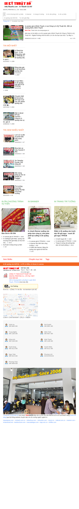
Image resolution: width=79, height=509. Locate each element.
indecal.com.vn (60, 420)
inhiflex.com (52, 422)
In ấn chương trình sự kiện (15, 14)
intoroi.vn (51, 420)
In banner (28, 14)
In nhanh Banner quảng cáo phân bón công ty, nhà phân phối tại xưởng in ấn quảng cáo (38, 234)
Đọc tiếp (73, 38)
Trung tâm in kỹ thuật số (10, 415)
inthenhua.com (31, 420)
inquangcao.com (8, 420)
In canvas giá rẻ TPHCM (11, 236)
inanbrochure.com (19, 422)
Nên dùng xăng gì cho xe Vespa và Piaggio (20, 175)
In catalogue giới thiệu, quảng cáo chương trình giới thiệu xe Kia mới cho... (14, 240)
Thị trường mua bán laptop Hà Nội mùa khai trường (20, 189)
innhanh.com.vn (20, 420)
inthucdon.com (42, 420)
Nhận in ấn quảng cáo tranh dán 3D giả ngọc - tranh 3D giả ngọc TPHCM (64, 233)
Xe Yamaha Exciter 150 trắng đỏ (19, 162)
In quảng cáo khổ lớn (10, 18)
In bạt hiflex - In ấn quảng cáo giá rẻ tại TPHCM (19, 83)
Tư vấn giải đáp (24, 18)
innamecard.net (8, 422)
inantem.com (71, 420)
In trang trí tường (38, 14)
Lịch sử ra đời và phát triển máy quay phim (20, 137)
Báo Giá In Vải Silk (9, 233)
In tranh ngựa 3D (61, 239)
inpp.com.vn (43, 422)
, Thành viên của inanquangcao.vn (37, 30)
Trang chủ (6, 21)
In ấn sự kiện (62, 14)
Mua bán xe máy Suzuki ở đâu (20, 150)
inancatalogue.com (33, 422)
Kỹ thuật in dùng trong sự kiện (12, 245)
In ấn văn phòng (51, 14)
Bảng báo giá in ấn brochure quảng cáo (20, 69)
